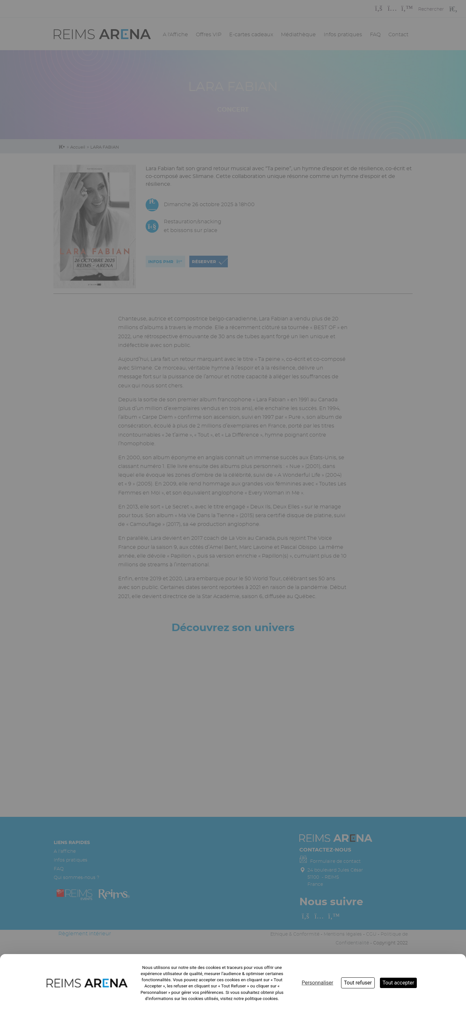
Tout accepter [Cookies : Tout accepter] (398, 983)
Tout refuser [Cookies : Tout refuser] (358, 983)
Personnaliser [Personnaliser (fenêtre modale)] (317, 983)
